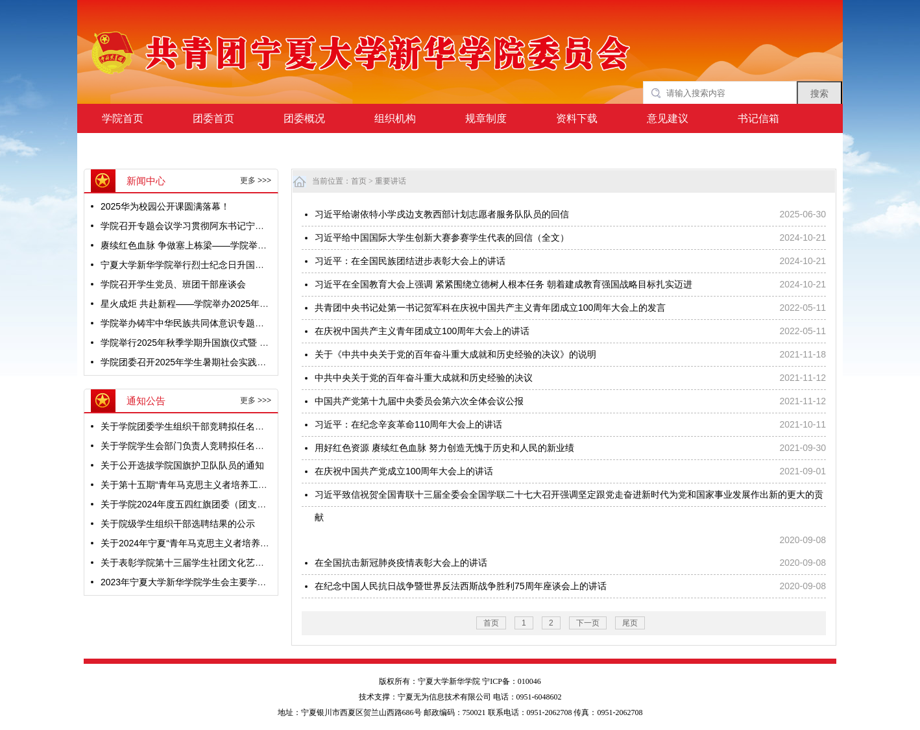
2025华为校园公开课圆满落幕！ (165, 206)
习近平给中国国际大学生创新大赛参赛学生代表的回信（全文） (442, 237)
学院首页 (122, 118)
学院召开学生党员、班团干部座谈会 (173, 284)
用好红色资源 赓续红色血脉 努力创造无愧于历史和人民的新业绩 (444, 448)
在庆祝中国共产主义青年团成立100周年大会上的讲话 (422, 331)
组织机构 (395, 118)
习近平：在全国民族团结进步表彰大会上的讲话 (410, 261)
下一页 (587, 622)
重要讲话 (390, 181)
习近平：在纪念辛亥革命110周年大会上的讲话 (408, 424)
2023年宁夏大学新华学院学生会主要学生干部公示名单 (211, 582)
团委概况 (304, 118)
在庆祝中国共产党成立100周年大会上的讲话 (404, 471)
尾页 (630, 622)
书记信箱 (758, 118)
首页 (359, 181)
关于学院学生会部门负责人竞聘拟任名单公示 (191, 446)
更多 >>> (255, 180)
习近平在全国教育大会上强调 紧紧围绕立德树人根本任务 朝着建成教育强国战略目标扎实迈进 (503, 284)
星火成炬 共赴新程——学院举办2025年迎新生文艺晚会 (212, 303)
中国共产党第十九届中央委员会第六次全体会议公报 (419, 401)
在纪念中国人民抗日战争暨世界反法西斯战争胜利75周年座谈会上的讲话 (461, 586)
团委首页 (213, 118)
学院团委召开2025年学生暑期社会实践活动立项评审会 (211, 362)
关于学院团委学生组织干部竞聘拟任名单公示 (191, 426)
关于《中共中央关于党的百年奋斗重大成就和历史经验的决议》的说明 (455, 354)
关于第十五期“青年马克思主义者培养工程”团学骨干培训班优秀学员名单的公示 (258, 485)
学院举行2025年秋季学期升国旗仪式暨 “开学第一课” (206, 342)
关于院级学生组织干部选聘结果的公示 (178, 523)
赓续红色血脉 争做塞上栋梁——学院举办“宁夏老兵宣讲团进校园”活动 (241, 245)
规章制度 (486, 118)
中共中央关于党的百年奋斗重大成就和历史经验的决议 (424, 377)
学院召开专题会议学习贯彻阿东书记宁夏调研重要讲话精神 (219, 226)
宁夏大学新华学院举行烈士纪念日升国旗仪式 (191, 265)
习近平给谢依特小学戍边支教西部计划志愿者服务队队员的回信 (442, 214)
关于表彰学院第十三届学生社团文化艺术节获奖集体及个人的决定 (232, 562)
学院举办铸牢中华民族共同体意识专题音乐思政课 (200, 323)
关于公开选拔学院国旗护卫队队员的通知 (182, 465)
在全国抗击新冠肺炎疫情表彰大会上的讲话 (401, 562)
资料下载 (577, 118)
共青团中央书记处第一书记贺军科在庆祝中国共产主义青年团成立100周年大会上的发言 (490, 307)
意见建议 (667, 118)
